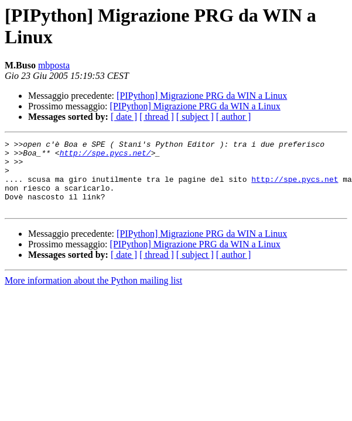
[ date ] (124, 117)
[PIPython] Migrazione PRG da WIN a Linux (202, 96)
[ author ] (233, 117)
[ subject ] (195, 117)
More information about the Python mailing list (93, 294)
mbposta (54, 65)
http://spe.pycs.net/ (105, 156)
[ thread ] (156, 117)
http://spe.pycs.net (294, 187)
